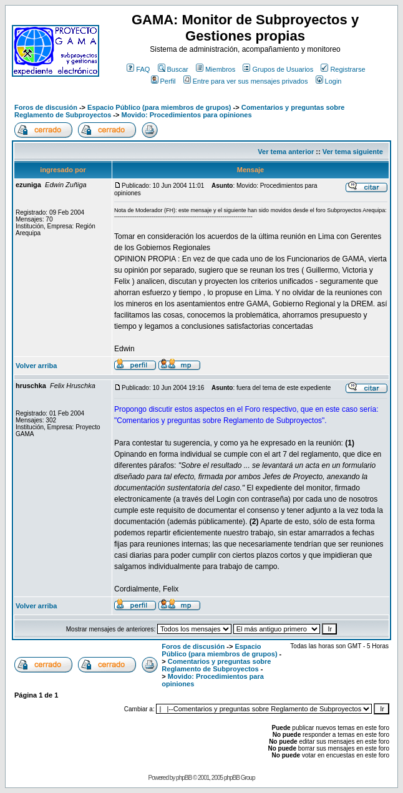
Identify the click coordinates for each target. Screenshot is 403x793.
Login (329, 81)
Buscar (173, 69)
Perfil (163, 81)
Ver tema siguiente (353, 151)
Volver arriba (36, 365)
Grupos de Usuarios (278, 69)
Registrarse (343, 69)
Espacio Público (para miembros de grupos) (159, 107)
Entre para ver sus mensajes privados (245, 81)
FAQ (138, 69)
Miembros (215, 69)
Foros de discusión (45, 107)
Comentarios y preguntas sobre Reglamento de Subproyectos (216, 665)
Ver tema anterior (286, 151)
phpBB (184, 777)
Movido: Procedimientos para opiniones (186, 115)
